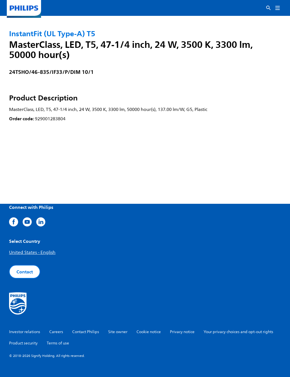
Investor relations (24, 332)
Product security (23, 343)
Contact (24, 272)
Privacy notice (182, 332)
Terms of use (58, 343)
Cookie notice (149, 332)
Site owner (117, 332)
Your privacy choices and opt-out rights (238, 332)
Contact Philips (85, 332)
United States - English (32, 252)
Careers (56, 332)
